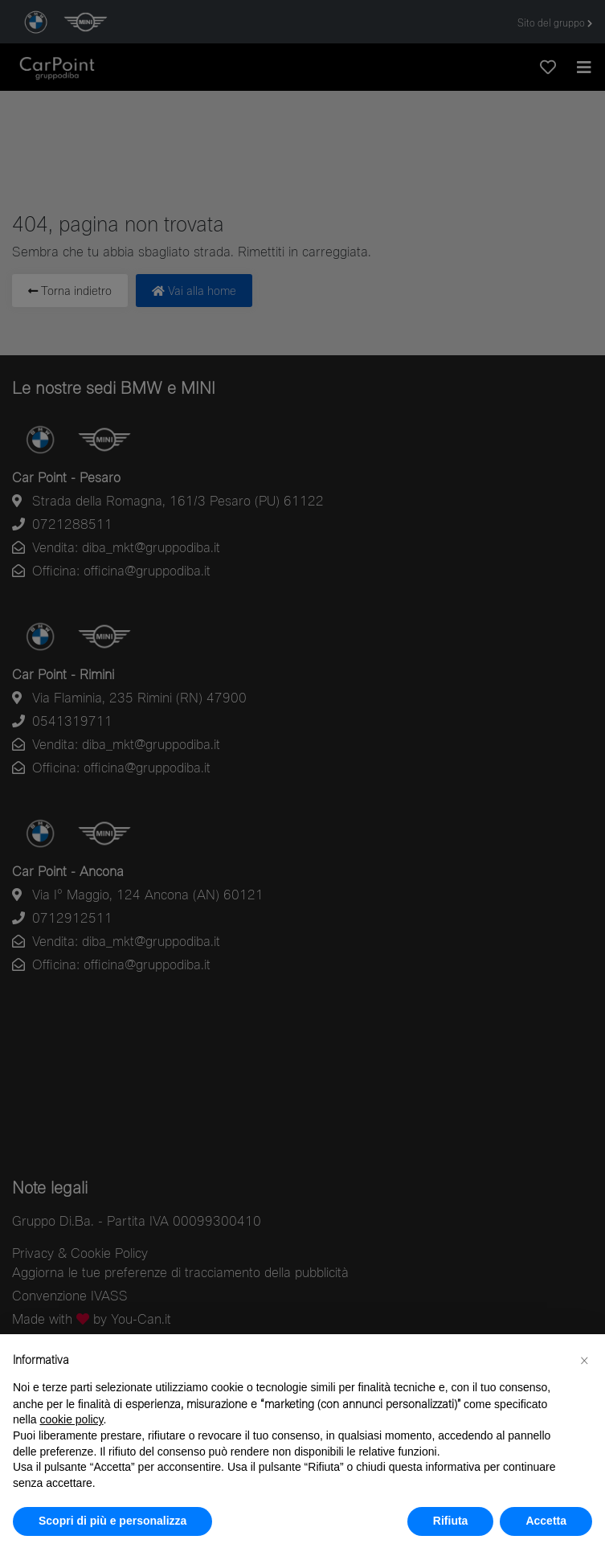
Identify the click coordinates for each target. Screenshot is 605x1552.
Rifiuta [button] (450, 1520)
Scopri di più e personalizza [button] (112, 1520)
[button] (584, 1360)
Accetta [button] (545, 1520)
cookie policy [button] (71, 1419)
